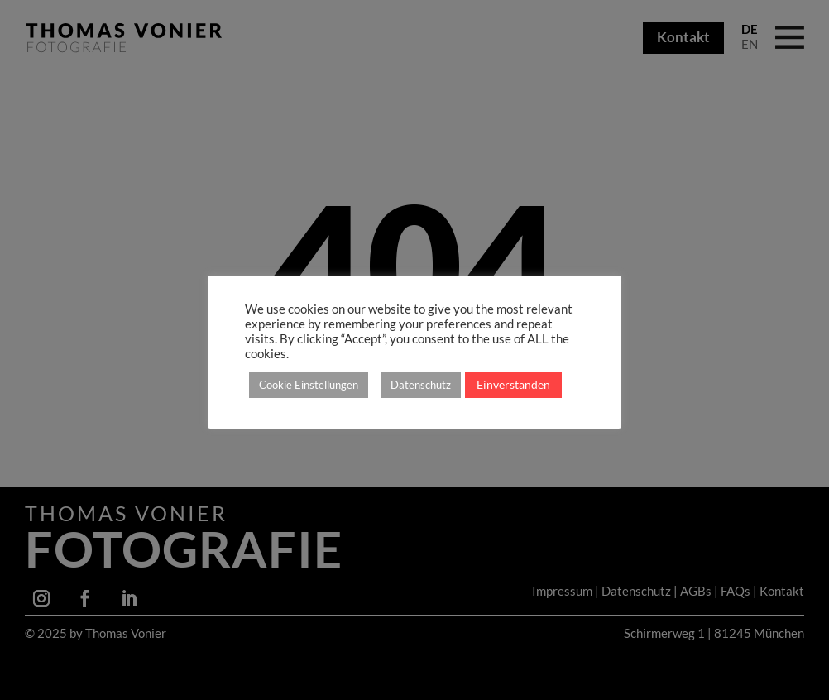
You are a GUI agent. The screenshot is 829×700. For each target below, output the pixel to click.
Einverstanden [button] (513, 384)
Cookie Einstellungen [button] (308, 384)
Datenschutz (421, 384)
